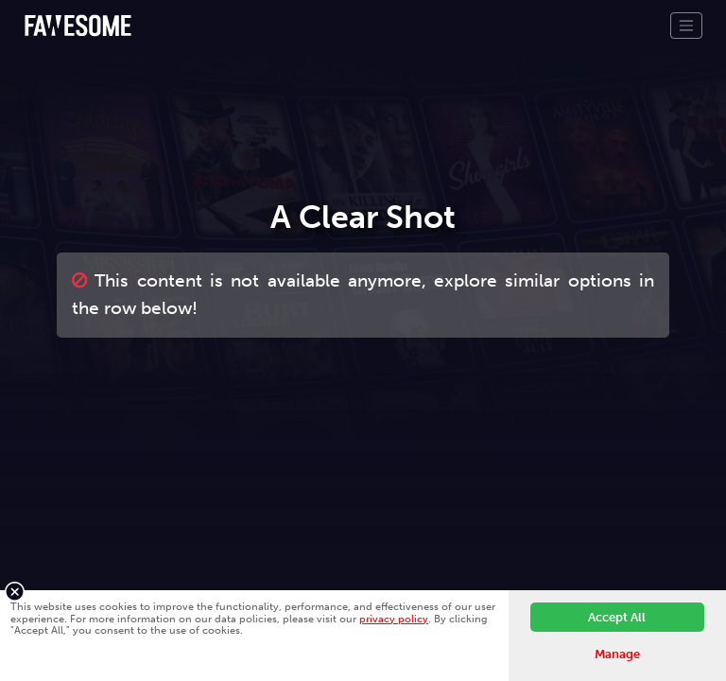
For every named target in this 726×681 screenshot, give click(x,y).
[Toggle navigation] (686, 25)
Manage (617, 654)
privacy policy (393, 618)
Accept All (617, 617)
